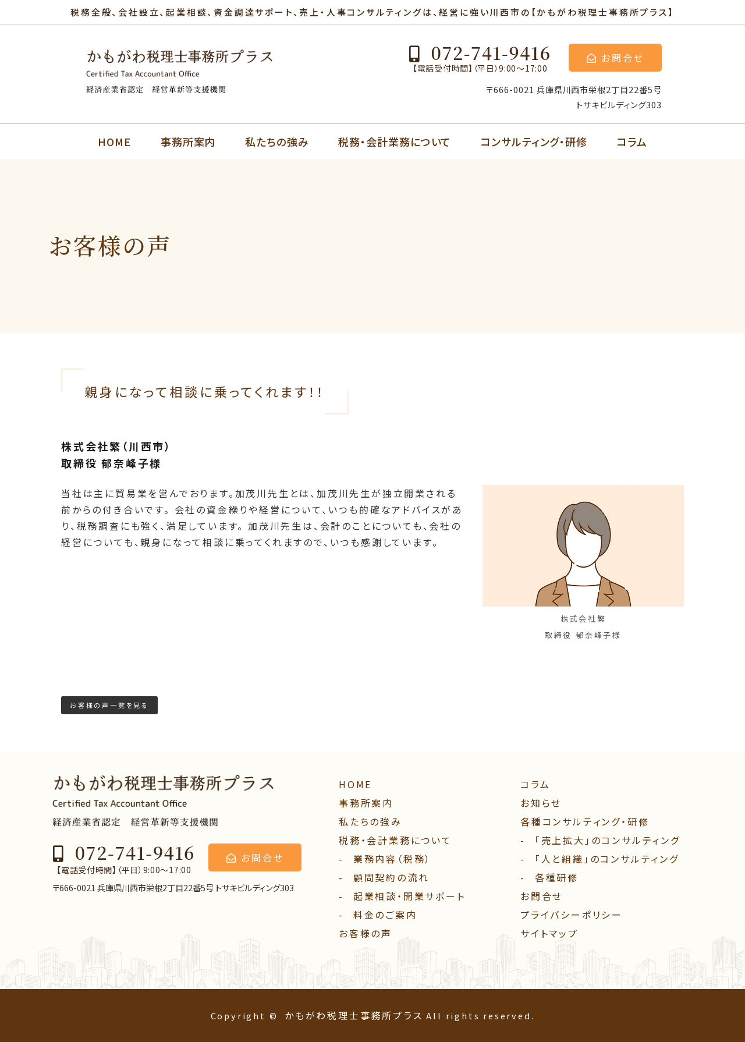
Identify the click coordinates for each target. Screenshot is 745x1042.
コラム (632, 141)
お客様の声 (365, 933)
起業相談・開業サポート (409, 896)
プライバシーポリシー (571, 915)
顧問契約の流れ (391, 877)
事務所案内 (188, 141)
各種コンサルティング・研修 (584, 821)
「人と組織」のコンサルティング (607, 859)
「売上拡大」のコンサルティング (607, 840)
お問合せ (541, 896)
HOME (114, 141)
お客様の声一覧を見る (109, 705)
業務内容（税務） (392, 859)
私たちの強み (276, 141)
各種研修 (557, 877)
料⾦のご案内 (385, 915)
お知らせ (541, 803)
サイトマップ (549, 933)
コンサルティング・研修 (534, 141)
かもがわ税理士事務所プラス (354, 1015)
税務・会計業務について (394, 141)
